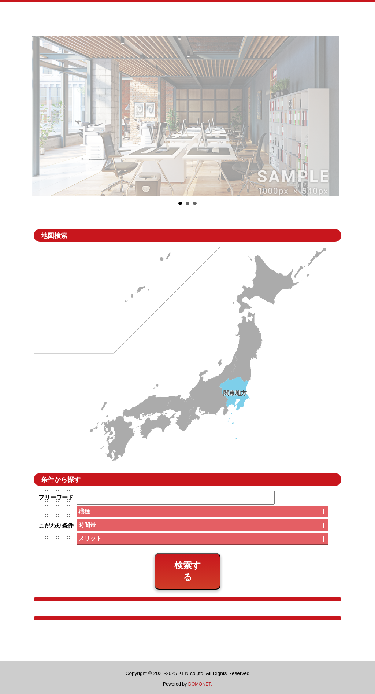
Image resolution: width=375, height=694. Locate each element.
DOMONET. (200, 684)
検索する (187, 571)
